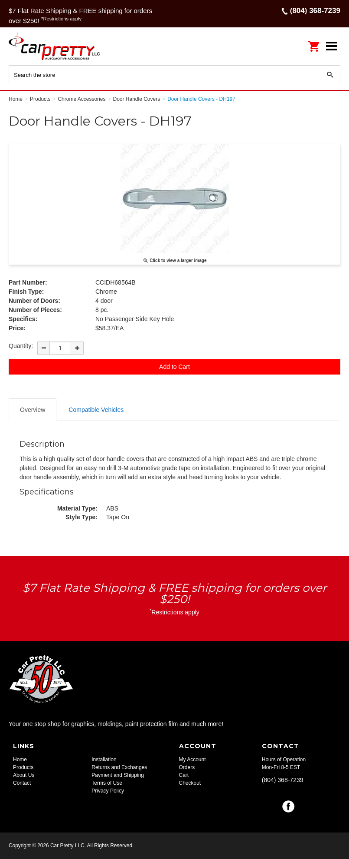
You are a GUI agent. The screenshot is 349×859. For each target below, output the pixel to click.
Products (23, 767)
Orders (187, 767)
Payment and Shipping (117, 775)
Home (20, 759)
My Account (192, 759)
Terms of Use (106, 783)
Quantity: (21, 345)
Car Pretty (65, 46)
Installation (103, 759)
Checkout (190, 783)
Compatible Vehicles (96, 409)
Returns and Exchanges (119, 767)
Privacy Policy (107, 791)
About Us (23, 775)
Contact (22, 783)
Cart (184, 775)
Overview (32, 409)
